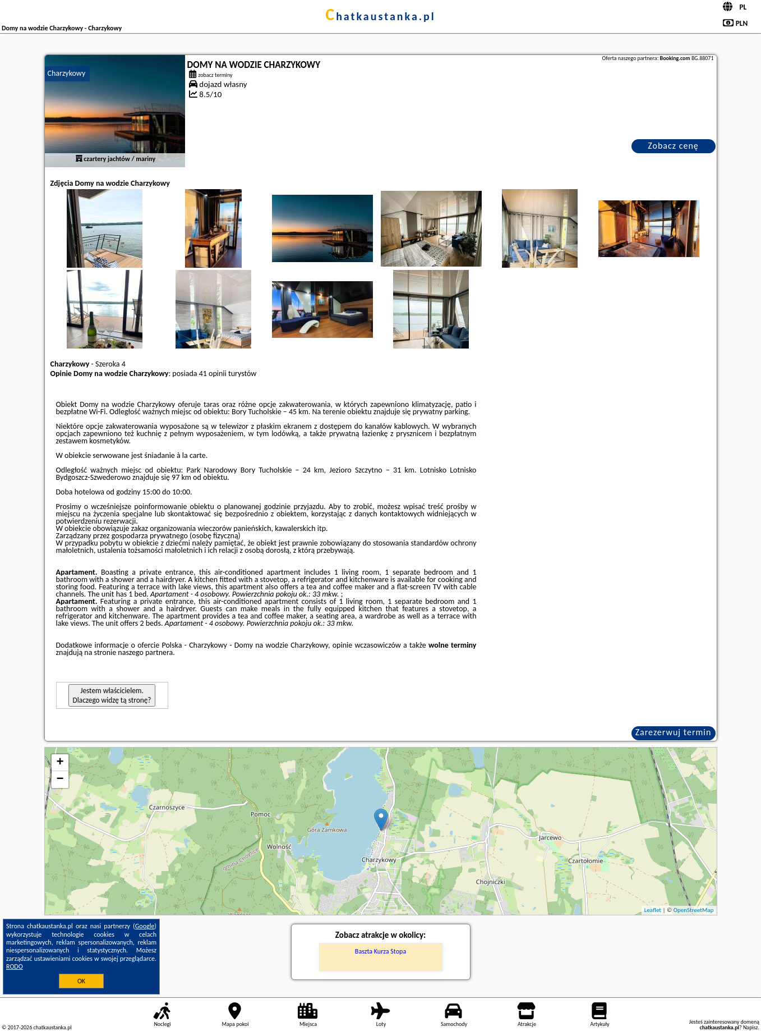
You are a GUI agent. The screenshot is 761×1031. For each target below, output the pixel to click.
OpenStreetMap (694, 910)
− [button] (59, 779)
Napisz (750, 1027)
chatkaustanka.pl (380, 16)
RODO (14, 966)
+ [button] (59, 762)
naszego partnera (145, 652)
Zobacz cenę (673, 145)
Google (145, 926)
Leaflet (652, 910)
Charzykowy (67, 73)
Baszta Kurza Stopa (380, 951)
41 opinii (213, 373)
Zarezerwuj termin (673, 732)
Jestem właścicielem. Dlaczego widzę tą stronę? (112, 695)
